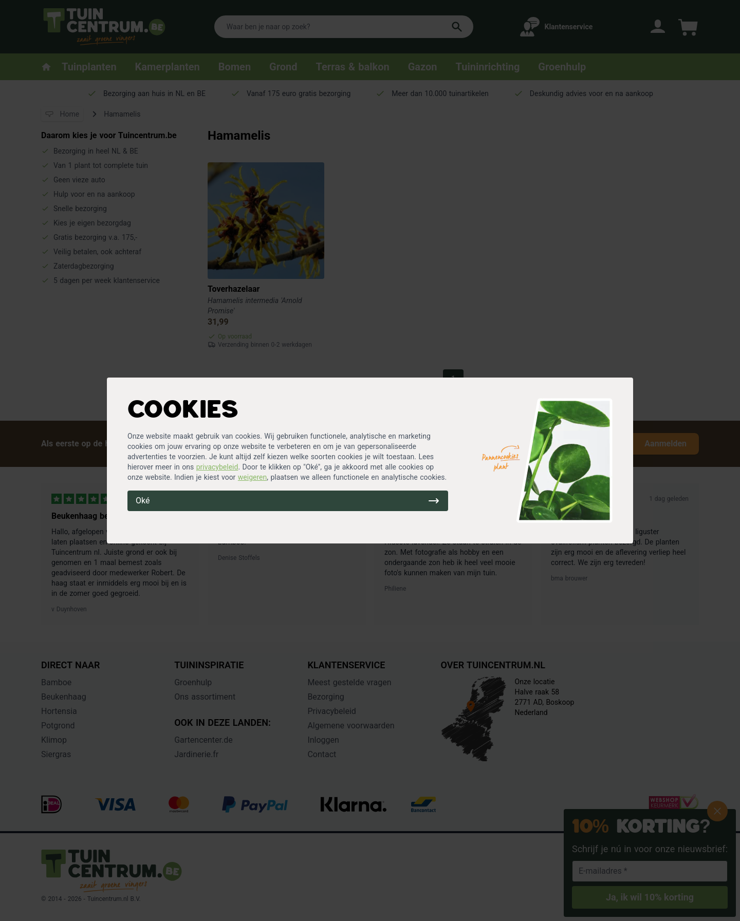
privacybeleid (217, 467)
